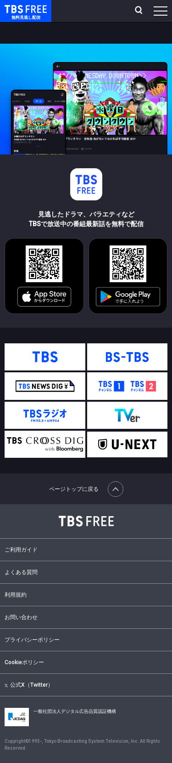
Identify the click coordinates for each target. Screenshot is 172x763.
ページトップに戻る (86, 489)
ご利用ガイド (21, 550)
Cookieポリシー (24, 662)
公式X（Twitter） (29, 685)
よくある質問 (21, 572)
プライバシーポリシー (32, 640)
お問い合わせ (21, 617)
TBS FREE (15, 8)
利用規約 (16, 595)
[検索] (139, 11)
